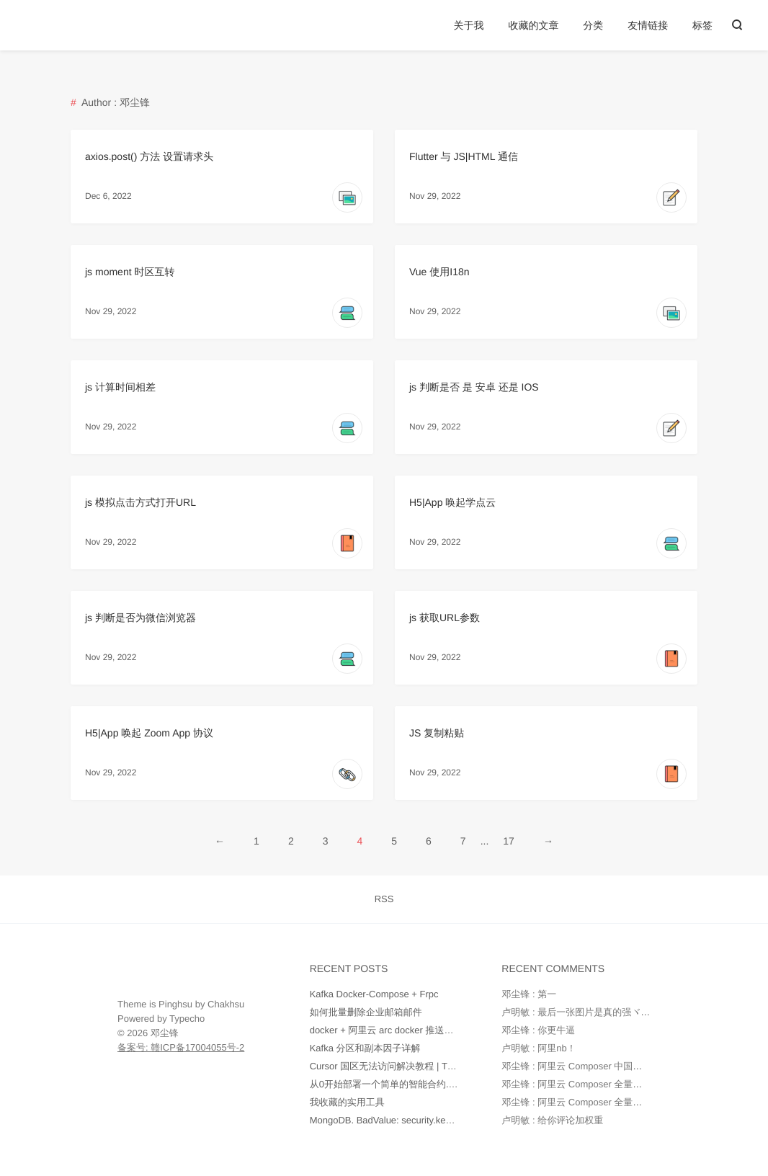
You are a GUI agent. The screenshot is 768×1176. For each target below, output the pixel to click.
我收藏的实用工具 (347, 1102)
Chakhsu (225, 1004)
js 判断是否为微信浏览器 (140, 617)
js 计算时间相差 (120, 387)
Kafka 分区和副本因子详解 (365, 1048)
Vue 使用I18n (439, 271)
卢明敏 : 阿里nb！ (538, 1048)
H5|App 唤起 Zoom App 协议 (149, 733)
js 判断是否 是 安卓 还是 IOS (474, 387)
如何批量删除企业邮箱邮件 (366, 1012)
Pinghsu (175, 1004)
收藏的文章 (533, 25)
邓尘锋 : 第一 (528, 994)
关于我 (469, 25)
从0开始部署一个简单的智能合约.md (386, 1084)
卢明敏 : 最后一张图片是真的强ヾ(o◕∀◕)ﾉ (590, 1012)
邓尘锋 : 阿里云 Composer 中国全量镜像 (585, 1066)
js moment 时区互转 (129, 271)
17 (508, 841)
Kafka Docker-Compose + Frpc (374, 994)
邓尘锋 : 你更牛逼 (538, 1030)
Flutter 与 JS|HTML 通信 (463, 156)
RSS (384, 899)
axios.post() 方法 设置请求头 (149, 156)
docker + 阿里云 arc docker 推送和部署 (391, 1030)
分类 (593, 25)
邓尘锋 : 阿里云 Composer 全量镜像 (576, 1084)
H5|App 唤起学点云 (452, 502)
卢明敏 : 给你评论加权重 (552, 1120)
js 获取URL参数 (444, 617)
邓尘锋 (165, 1033)
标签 (702, 25)
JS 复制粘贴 (436, 733)
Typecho (187, 1018)
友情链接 (648, 25)
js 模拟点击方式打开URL (140, 502)
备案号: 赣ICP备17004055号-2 (180, 1047)
